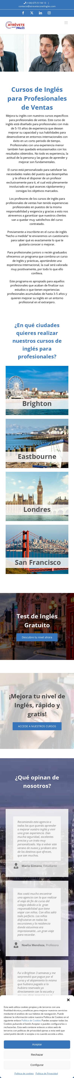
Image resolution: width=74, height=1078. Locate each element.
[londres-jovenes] (37, 473)
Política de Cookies (31, 1020)
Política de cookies (24, 1073)
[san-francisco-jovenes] (37, 526)
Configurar (36, 1064)
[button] (68, 1000)
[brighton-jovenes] (37, 367)
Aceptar (37, 1044)
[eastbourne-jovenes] (37, 420)
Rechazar (37, 1054)
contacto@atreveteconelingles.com (37, 6)
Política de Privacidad (47, 1073)
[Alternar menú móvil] (66, 23)
